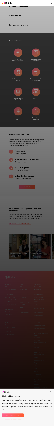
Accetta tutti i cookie (12, 415)
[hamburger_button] (51, 3)
